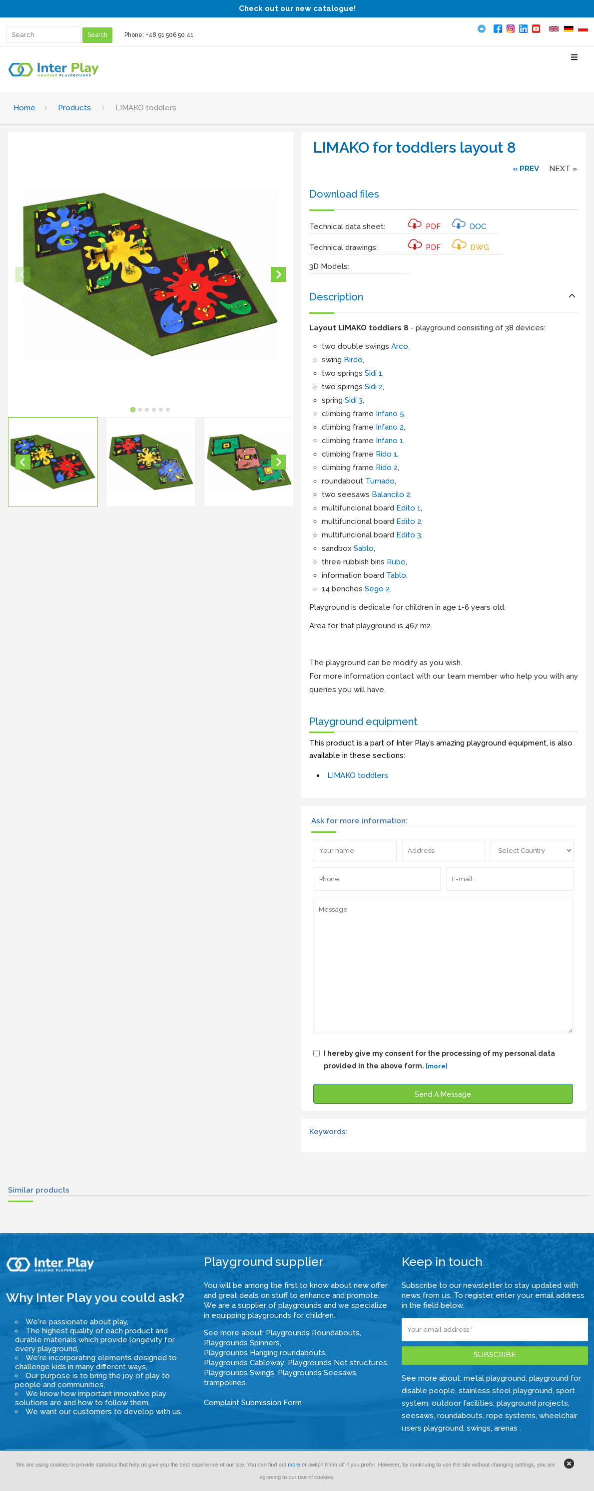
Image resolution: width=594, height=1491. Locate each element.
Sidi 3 (354, 400)
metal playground (495, 1378)
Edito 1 (408, 507)
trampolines (225, 1382)
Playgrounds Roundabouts (313, 1332)
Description (336, 297)
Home (24, 107)
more (294, 1465)
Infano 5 (390, 413)
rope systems (511, 1415)
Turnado (380, 481)
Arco (399, 346)
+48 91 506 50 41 (169, 34)
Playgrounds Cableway (244, 1362)
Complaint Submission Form (253, 1402)
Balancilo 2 (391, 494)
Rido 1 (386, 454)
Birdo (353, 359)
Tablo (396, 575)
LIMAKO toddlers (357, 775)
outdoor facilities (462, 1403)
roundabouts (460, 1415)
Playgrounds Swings (239, 1372)
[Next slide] (278, 274)
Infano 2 (390, 427)
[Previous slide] (22, 274)
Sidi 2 (374, 386)
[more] (437, 1066)
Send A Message (443, 1094)
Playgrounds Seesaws (317, 1372)
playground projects (532, 1403)
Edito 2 (408, 521)
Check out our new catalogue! (297, 8)
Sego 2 (377, 588)
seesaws (418, 1415)
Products (74, 107)
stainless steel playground (506, 1390)
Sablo (364, 548)
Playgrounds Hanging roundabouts (264, 1352)
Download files (344, 194)
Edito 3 (408, 534)
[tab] (133, 410)
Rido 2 (387, 467)
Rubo (396, 561)
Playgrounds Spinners (242, 1342)
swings (479, 1428)
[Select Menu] (574, 61)
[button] (53, 462)
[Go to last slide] (22, 462)
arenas (507, 1428)
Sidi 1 (373, 373)
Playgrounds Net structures (337, 1362)
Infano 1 (389, 440)
